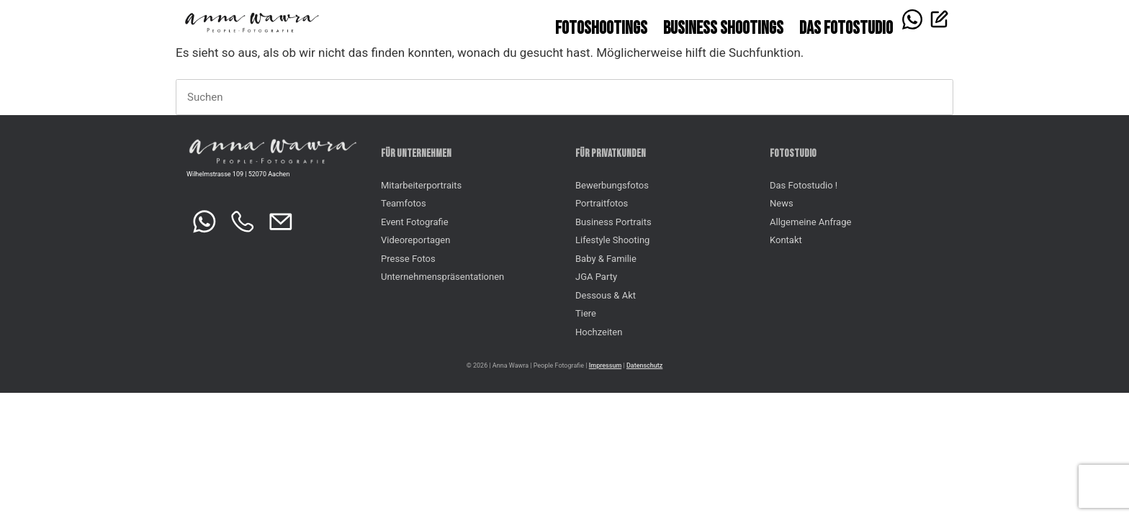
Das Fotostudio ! (803, 185)
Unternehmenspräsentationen (442, 276)
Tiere (585, 313)
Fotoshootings (601, 28)
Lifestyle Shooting (612, 240)
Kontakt (786, 240)
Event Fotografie (415, 222)
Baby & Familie (606, 258)
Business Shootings (723, 28)
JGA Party (596, 276)
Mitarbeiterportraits (421, 185)
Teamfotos (403, 203)
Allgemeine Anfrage (810, 222)
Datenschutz (644, 365)
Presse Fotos (408, 258)
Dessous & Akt (605, 295)
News (781, 203)
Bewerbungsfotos (612, 185)
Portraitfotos (601, 203)
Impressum (605, 365)
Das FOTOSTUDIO (846, 28)
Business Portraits (613, 222)
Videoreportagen (415, 240)
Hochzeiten (598, 332)
